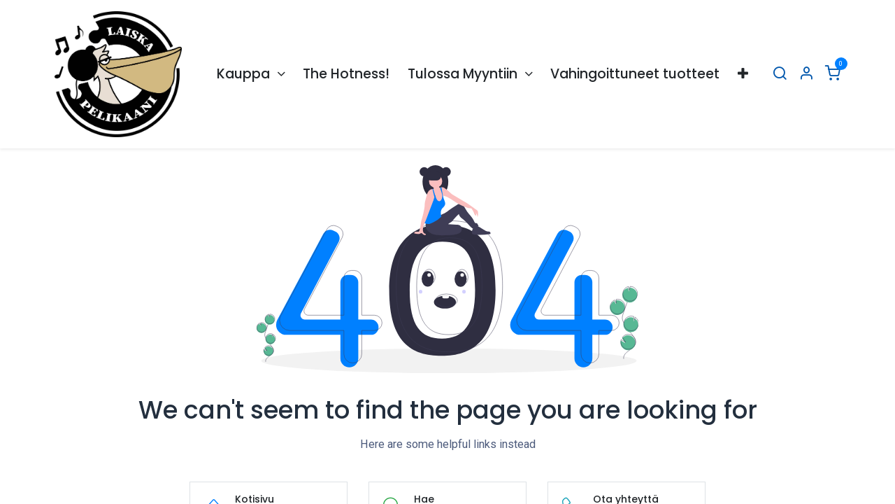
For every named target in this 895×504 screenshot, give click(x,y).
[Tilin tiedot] (806, 74)
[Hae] (779, 74)
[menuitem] (251, 74)
